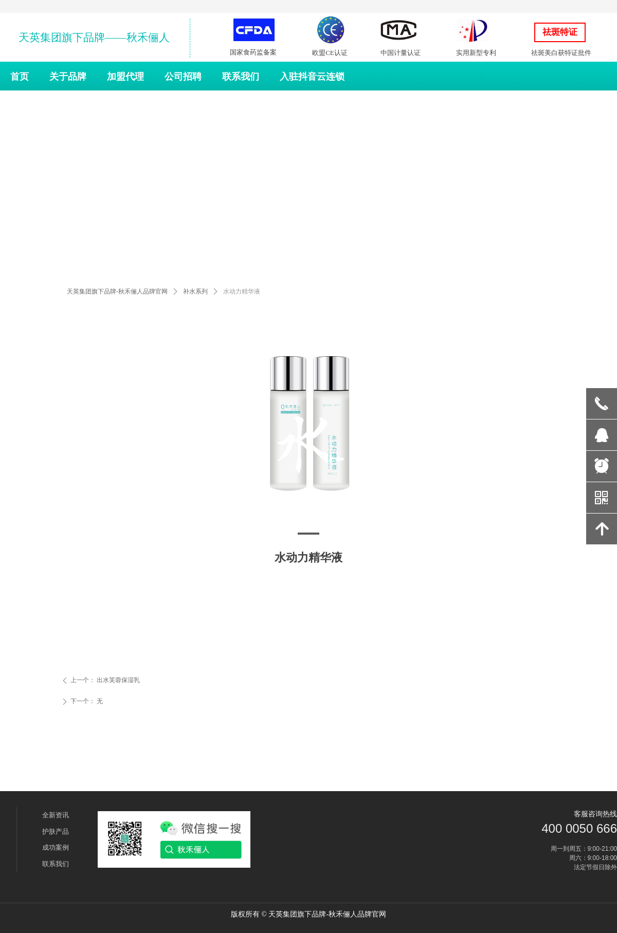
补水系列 (195, 291)
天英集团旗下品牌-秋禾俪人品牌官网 (117, 291)
